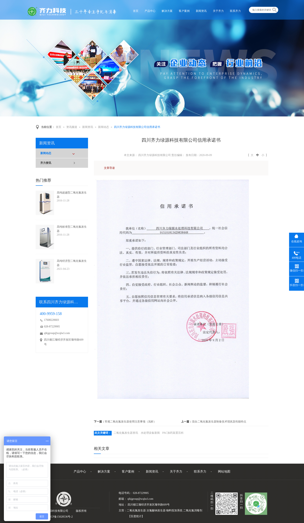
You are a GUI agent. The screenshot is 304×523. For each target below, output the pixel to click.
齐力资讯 (45, 162)
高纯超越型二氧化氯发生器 (72, 194)
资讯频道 (71, 127)
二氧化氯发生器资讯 (126, 432)
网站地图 (224, 471)
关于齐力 (176, 471)
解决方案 (104, 471)
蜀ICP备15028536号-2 (60, 516)
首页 (58, 127)
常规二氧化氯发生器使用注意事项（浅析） (130, 421)
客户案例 (128, 471)
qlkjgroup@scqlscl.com (57, 333)
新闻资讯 (87, 127)
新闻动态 (103, 127)
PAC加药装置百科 (173, 432)
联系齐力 (200, 471)
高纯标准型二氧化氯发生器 (72, 228)
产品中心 (80, 471)
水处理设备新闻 (150, 432)
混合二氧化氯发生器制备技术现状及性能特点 (219, 421)
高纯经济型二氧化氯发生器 (72, 263)
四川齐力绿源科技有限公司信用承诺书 (137, 127)
